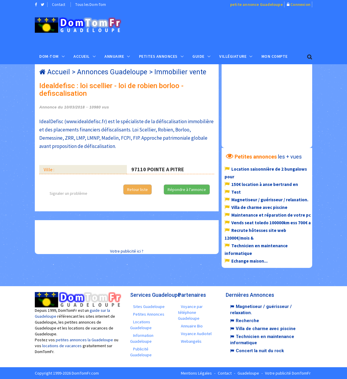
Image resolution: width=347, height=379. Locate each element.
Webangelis (191, 341)
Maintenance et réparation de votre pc (271, 215)
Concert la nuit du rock (260, 350)
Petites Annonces (158, 56)
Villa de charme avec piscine (259, 207)
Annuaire (114, 56)
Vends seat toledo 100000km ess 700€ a (271, 222)
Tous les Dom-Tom (90, 4)
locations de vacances (62, 345)
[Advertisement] (237, 28)
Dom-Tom (49, 56)
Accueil (81, 56)
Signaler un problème (68, 193)
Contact (58, 4)
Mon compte (274, 56)
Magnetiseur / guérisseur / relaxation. (269, 199)
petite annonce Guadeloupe (256, 4)
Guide (198, 56)
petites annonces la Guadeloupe (84, 339)
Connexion (300, 4)
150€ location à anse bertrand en (264, 184)
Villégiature (232, 56)
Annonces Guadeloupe (112, 72)
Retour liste (137, 189)
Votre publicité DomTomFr (288, 373)
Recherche (247, 320)
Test (236, 192)
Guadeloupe (248, 373)
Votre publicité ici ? (126, 251)
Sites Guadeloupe (149, 306)
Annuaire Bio (192, 326)
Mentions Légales (196, 373)
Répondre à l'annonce (187, 189)
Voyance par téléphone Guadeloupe (190, 312)
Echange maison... (249, 261)
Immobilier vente (180, 72)
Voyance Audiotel (196, 333)
